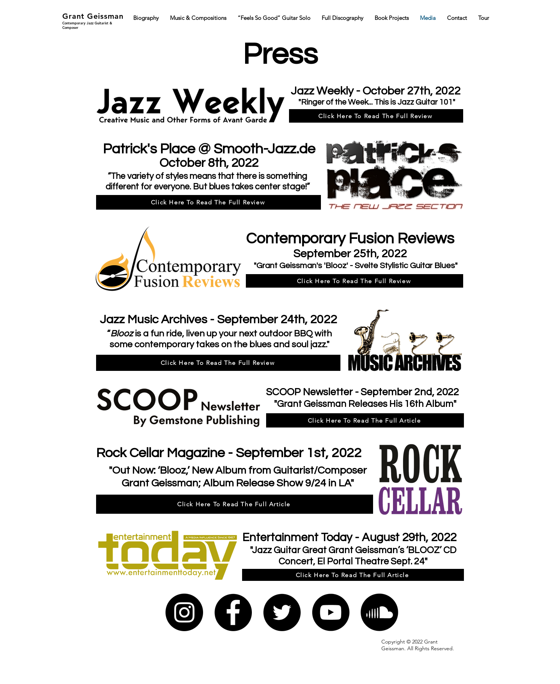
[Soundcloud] (379, 612)
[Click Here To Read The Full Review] (376, 116)
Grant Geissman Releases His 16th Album (365, 404)
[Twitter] (282, 612)
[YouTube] (330, 612)
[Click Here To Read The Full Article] (365, 420)
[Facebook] (233, 612)
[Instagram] (184, 612)
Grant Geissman (92, 16)
